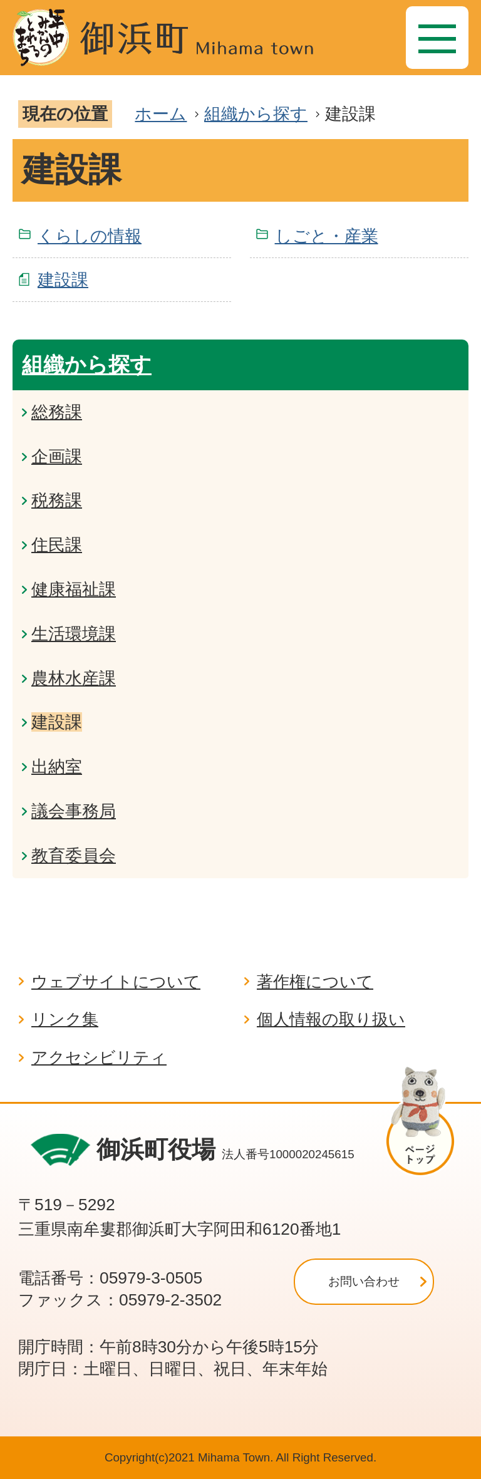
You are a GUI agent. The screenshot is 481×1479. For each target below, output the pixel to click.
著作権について (315, 981)
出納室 (56, 766)
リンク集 (64, 1019)
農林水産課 (73, 678)
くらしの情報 (90, 236)
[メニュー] (437, 37)
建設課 (63, 279)
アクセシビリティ (99, 1057)
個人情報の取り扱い (331, 1019)
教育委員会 (73, 855)
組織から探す (256, 113)
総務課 (56, 412)
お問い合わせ (364, 1281)
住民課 (56, 544)
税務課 (56, 500)
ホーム (161, 113)
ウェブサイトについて (115, 981)
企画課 (56, 456)
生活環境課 (73, 633)
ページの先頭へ (426, 1121)
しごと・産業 (326, 236)
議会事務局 (73, 811)
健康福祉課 (73, 589)
